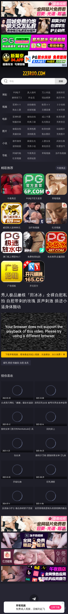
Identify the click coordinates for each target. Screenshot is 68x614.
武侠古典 (60, 140)
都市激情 (17, 140)
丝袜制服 (31, 109)
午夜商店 (31, 153)
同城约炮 (17, 153)
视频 (4, 106)
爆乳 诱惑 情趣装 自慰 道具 (16, 362)
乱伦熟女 (46, 121)
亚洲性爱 (17, 116)
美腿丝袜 (17, 134)
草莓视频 (46, 153)
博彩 (4, 94)
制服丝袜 (17, 121)
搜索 (61, 81)
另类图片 (60, 134)
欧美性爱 (60, 116)
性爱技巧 (60, 146)
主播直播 (46, 109)
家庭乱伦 (31, 140)
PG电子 (16, 92)
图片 (4, 131)
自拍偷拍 (31, 104)
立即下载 (55, 607)
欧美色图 (46, 128)
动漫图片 (60, 128)
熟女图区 (46, 134)
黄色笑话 (46, 146)
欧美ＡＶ (46, 104)
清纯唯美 (31, 134)
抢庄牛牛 (60, 97)
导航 (4, 155)
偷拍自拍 (31, 116)
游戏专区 (60, 92)
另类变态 (60, 121)
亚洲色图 (31, 128)
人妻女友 (46, 140)
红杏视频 (17, 158)
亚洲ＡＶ (17, 104)
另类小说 (31, 146)
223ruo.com (34, 73)
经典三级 (31, 121)
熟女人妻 (17, 109)
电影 (4, 119)
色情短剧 (31, 158)
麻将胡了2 (17, 97)
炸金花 (31, 97)
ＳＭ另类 (60, 109)
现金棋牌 (46, 97)
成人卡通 (46, 116)
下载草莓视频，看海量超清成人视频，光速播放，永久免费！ (35, 354)
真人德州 (31, 92)
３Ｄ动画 (60, 104)
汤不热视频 (60, 153)
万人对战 (46, 92)
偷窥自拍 (17, 128)
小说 (4, 143)
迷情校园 (17, 146)
